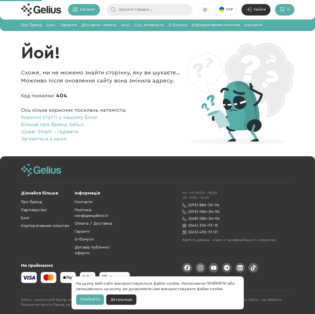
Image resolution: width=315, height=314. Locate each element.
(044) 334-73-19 (200, 226)
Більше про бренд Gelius (52, 124)
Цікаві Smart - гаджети (49, 131)
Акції (125, 25)
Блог (51, 25)
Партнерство (34, 210)
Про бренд (31, 25)
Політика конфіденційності (91, 213)
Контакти (253, 25)
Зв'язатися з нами (44, 138)
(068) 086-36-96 (201, 219)
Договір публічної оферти (92, 250)
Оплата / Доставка (93, 223)
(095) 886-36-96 (200, 205)
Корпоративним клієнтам (216, 25)
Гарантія (68, 25)
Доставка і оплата (98, 25)
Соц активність (149, 25)
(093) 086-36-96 (201, 212)
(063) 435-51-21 (200, 232)
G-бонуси (177, 25)
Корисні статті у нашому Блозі (59, 117)
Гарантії (82, 232)
